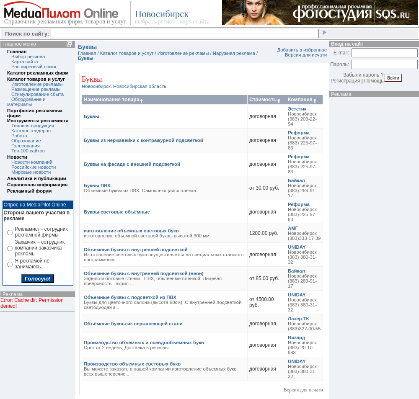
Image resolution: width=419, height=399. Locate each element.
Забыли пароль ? (363, 75)
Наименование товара (114, 100)
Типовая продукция (32, 125)
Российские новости (33, 167)
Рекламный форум (29, 190)
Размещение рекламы (35, 89)
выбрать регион (155, 21)
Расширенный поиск (33, 66)
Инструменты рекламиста (37, 120)
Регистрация (345, 81)
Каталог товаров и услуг (36, 79)
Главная (16, 51)
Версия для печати (306, 54)
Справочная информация (37, 184)
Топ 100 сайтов (28, 150)
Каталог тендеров (31, 130)
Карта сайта (24, 61)
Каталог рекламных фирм (38, 72)
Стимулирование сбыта (37, 94)
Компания (303, 100)
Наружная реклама (234, 53)
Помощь (373, 81)
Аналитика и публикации (36, 178)
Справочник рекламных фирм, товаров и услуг (65, 21)
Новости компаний (31, 162)
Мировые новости (31, 172)
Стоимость (265, 100)
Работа (19, 135)
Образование (26, 140)
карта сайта (195, 21)
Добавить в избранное (302, 49)
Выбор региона (28, 56)
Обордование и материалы (26, 102)
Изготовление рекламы (37, 84)
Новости (17, 157)
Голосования (25, 145)
